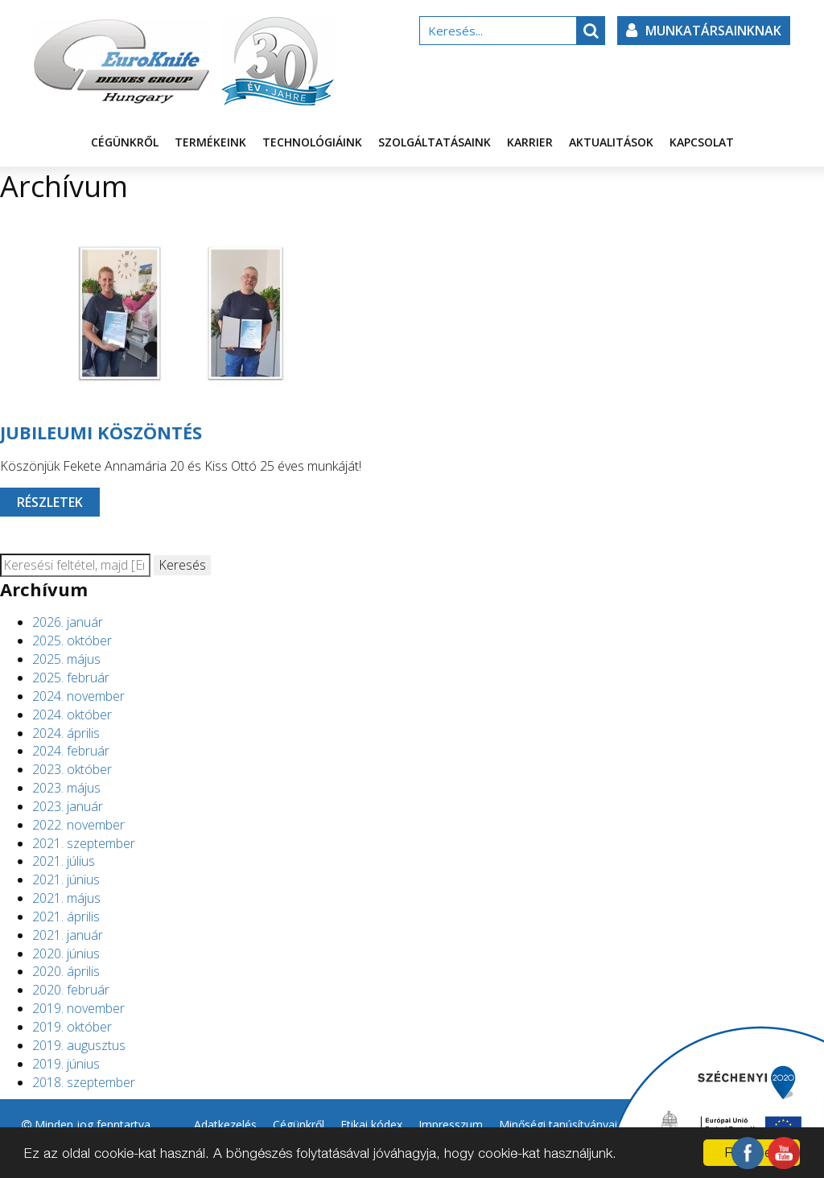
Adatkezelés (225, 1124)
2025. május (66, 659)
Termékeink (210, 142)
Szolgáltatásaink (434, 142)
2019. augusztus (79, 1045)
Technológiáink (312, 142)
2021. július (63, 861)
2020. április (66, 971)
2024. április (66, 733)
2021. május (66, 898)
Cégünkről (125, 142)
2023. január (67, 806)
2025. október (72, 640)
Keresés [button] (182, 565)
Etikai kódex (371, 1124)
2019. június (66, 1064)
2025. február (70, 677)
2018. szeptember (83, 1082)
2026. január (67, 622)
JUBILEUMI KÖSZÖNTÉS (101, 432)
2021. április (66, 916)
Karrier (530, 142)
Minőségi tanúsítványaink (564, 1124)
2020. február (70, 990)
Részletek (50, 502)
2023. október (72, 769)
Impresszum (450, 1124)
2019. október (72, 1027)
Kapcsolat (702, 142)
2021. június (66, 879)
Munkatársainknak (703, 30)
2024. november (78, 696)
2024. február (70, 751)
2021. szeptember (83, 843)
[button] (590, 30)
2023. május (66, 788)
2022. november (78, 825)
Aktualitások (611, 142)
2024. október (72, 714)
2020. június (66, 953)
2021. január (67, 935)
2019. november (78, 1008)
